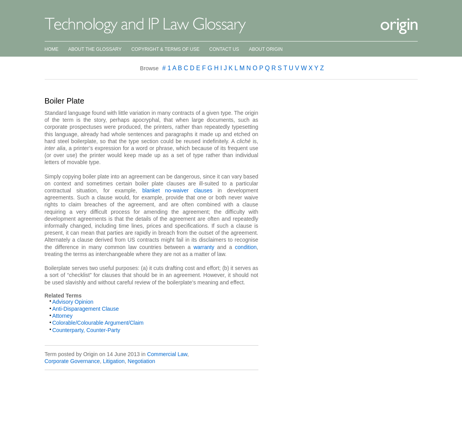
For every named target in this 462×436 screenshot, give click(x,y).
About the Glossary (95, 49)
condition (246, 247)
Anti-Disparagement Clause (85, 309)
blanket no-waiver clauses (175, 190)
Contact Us (224, 49)
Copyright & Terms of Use (165, 49)
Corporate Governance (72, 361)
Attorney (62, 316)
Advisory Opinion (73, 302)
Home (52, 49)
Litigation (114, 361)
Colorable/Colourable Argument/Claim (98, 323)
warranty (204, 247)
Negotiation (141, 361)
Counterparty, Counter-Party (86, 330)
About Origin (265, 49)
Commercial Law (167, 354)
